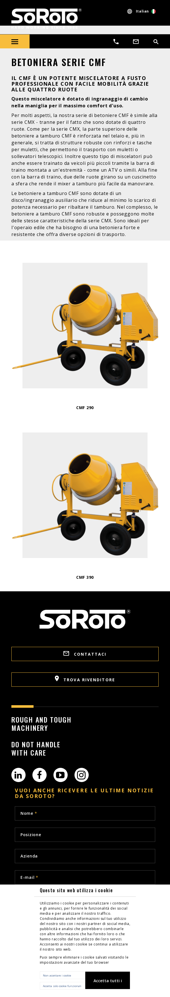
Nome (28, 813)
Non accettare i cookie (57, 975)
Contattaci (84, 654)
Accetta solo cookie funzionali (62, 986)
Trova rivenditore (85, 679)
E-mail (29, 877)
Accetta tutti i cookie (108, 983)
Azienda (29, 856)
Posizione (30, 834)
